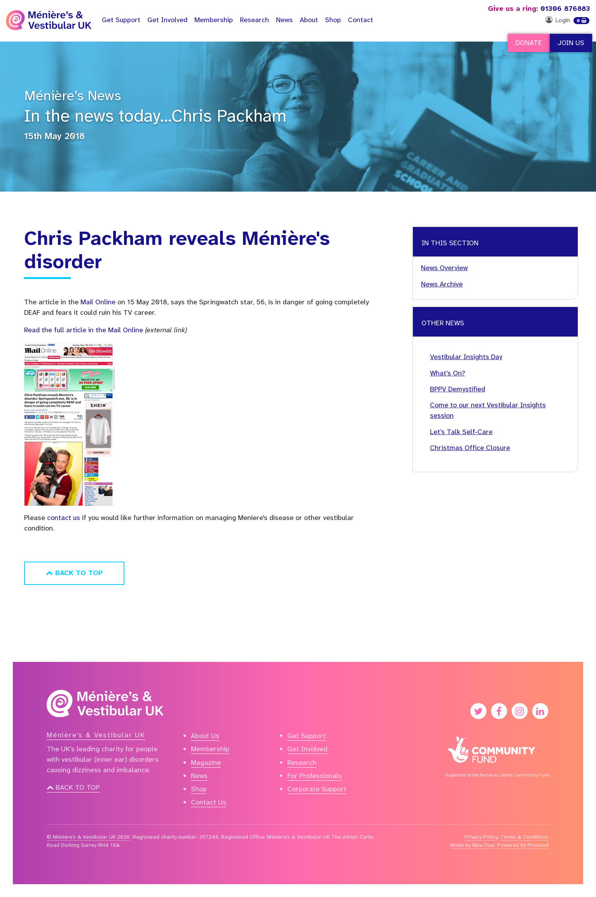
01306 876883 (539, 8)
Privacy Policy (481, 836)
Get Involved (167, 19)
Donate (529, 42)
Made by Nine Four (472, 844)
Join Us (571, 42)
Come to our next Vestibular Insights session (488, 410)
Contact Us (208, 802)
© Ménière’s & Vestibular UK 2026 (88, 836)
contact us (63, 517)
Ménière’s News (72, 96)
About (309, 19)
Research (254, 19)
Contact (360, 19)
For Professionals (314, 775)
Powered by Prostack (523, 844)
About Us (205, 735)
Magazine (206, 762)
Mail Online (97, 302)
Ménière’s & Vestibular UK (96, 735)
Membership (213, 19)
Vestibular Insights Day (466, 356)
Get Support (306, 735)
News (284, 19)
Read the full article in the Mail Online (83, 330)
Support (121, 19)
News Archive (442, 284)
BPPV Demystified (457, 389)
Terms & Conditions (524, 836)
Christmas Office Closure (470, 447)
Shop (333, 19)
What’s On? (447, 373)
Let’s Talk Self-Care (461, 431)
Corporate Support (316, 789)
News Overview (444, 267)
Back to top (73, 787)
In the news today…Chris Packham (155, 115)
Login (562, 20)
